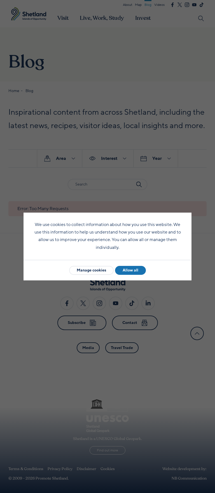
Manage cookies (91, 270)
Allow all (130, 270)
